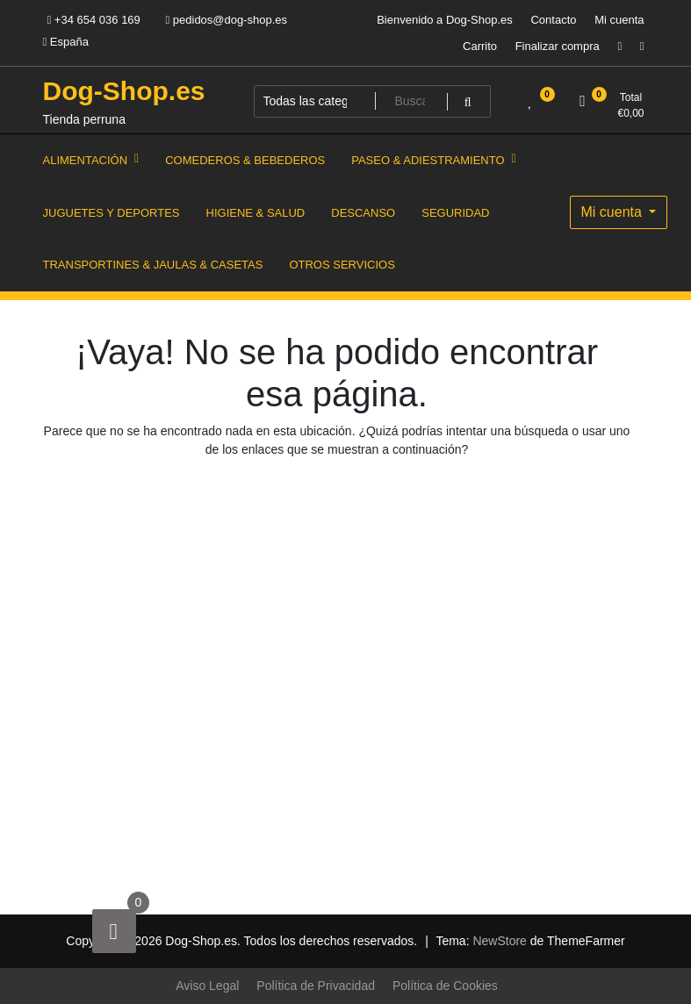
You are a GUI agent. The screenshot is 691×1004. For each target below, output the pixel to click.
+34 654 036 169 (93, 19)
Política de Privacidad (315, 986)
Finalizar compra (557, 46)
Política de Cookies (445, 986)
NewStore (499, 941)
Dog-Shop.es (124, 90)
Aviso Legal (207, 986)
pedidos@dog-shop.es (226, 19)
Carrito (480, 46)
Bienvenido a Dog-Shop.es (445, 19)
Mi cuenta (619, 19)
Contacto (553, 19)
